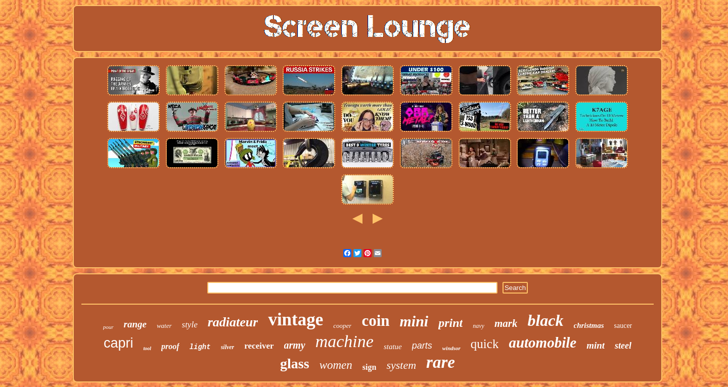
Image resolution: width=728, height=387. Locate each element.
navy (478, 325)
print (450, 322)
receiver (259, 346)
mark (506, 323)
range (135, 324)
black (545, 320)
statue (393, 347)
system (401, 365)
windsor (451, 348)
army (294, 345)
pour (108, 327)
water (164, 325)
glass (294, 363)
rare (440, 362)
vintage (295, 319)
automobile (542, 342)
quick (485, 344)
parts (422, 346)
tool (147, 348)
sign (369, 367)
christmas (589, 325)
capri (118, 343)
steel (623, 346)
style (190, 324)
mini (414, 321)
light (200, 347)
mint (595, 345)
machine (344, 341)
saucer (623, 325)
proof (170, 346)
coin (375, 320)
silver (228, 347)
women (336, 365)
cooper (342, 325)
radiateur (233, 322)
